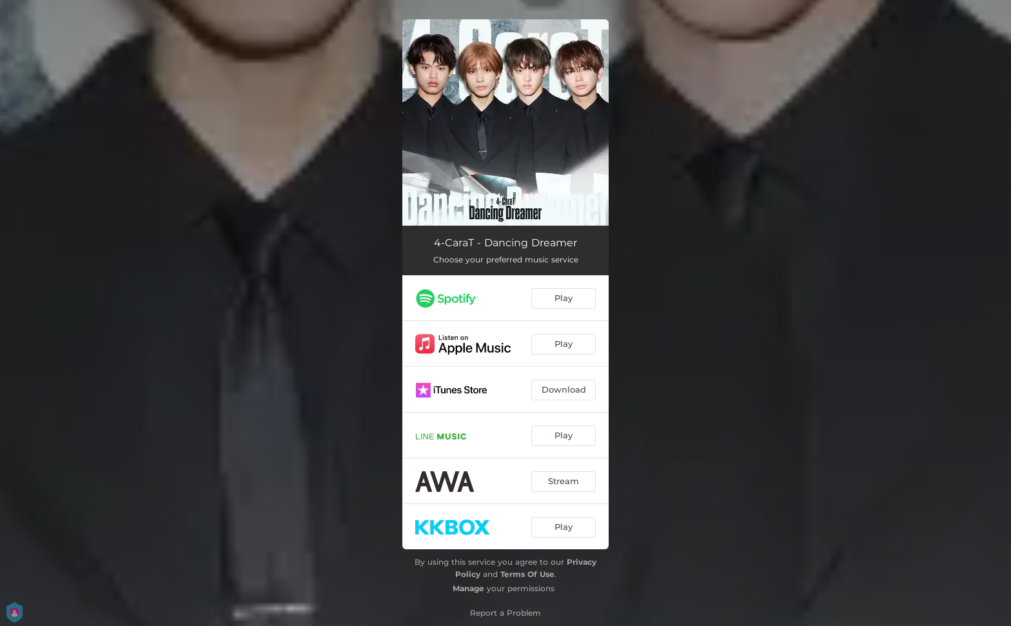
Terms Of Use (527, 574)
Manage (468, 588)
